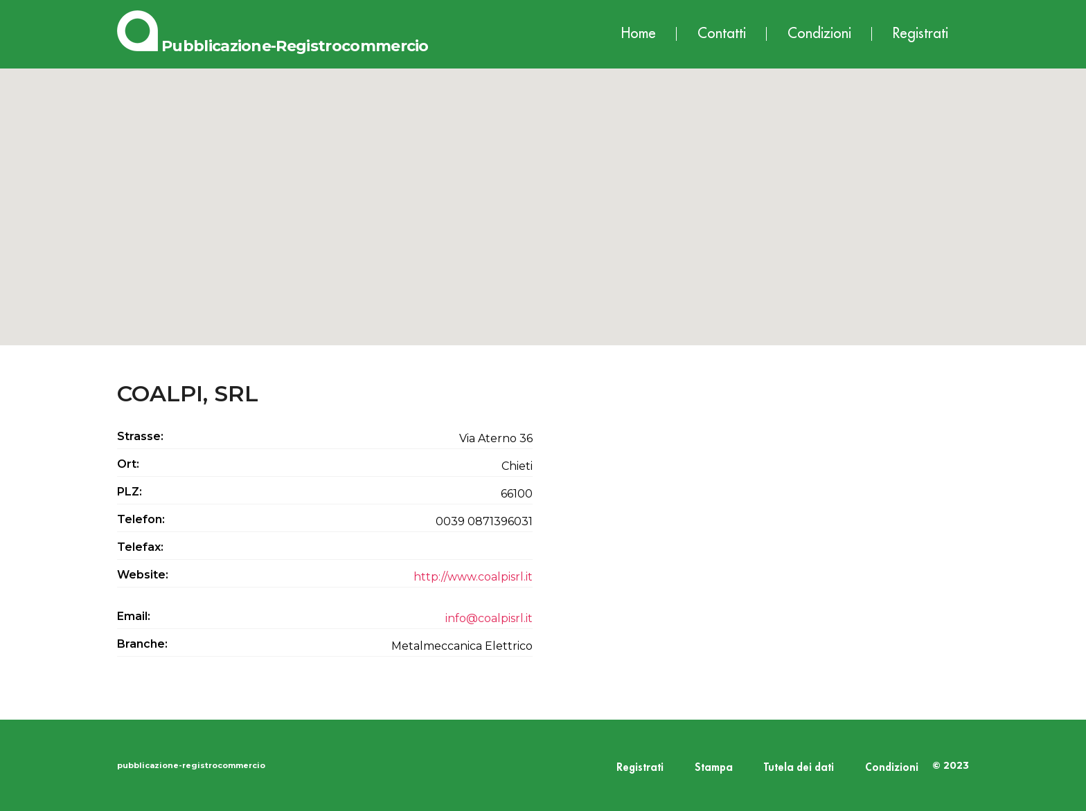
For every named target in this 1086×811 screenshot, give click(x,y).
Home (638, 33)
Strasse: (140, 436)
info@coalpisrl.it (489, 618)
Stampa (714, 768)
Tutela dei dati (799, 768)
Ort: (128, 464)
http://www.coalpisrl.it (473, 576)
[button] (543, 194)
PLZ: (129, 491)
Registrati (920, 33)
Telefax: (140, 547)
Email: (133, 616)
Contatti (721, 33)
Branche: (142, 643)
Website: (142, 574)
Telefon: (141, 519)
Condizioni (819, 33)
